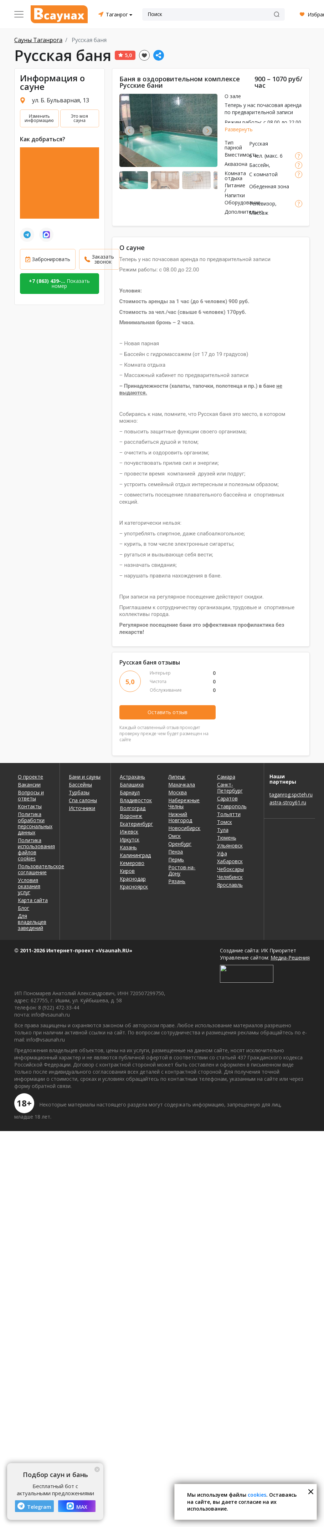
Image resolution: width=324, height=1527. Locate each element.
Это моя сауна (79, 118)
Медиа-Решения (290, 957)
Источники (82, 808)
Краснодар (133, 879)
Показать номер (59, 283)
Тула (222, 830)
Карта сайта (33, 900)
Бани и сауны (85, 777)
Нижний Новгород (180, 817)
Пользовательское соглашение (34, 869)
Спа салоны (83, 800)
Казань (128, 847)
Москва (177, 792)
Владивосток (136, 800)
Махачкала (181, 785)
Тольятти (229, 814)
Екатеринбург (136, 824)
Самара (226, 777)
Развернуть (239, 129)
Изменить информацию (39, 118)
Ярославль (230, 885)
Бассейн (259, 165)
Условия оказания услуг (29, 886)
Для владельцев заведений (32, 922)
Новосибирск (184, 828)
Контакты (30, 806)
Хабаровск (230, 861)
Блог (23, 908)
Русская (258, 143)
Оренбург (179, 844)
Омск (174, 836)
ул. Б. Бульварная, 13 (60, 100)
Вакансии (29, 785)
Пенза (175, 852)
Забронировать (51, 259)
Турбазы (79, 792)
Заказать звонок (103, 259)
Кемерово (132, 863)
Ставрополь (232, 806)
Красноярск (134, 887)
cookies (257, 1494)
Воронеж (131, 816)
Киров (127, 871)
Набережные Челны (184, 803)
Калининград (135, 855)
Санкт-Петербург (230, 788)
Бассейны (80, 785)
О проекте (30, 777)
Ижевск (129, 832)
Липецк (176, 777)
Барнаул (130, 792)
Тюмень (226, 838)
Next (207, 131)
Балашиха (132, 785)
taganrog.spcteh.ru (289, 795)
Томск (224, 822)
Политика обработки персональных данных (34, 823)
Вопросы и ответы (31, 795)
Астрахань (132, 777)
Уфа (222, 853)
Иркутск (129, 839)
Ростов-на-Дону (181, 870)
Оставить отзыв (167, 712)
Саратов (227, 798)
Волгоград (132, 808)
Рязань (176, 881)
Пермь (176, 859)
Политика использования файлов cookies (34, 849)
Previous (129, 131)
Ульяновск (230, 846)
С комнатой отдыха (263, 178)
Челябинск (230, 877)
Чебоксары (230, 869)
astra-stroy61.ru (287, 802)
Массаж (258, 212)
